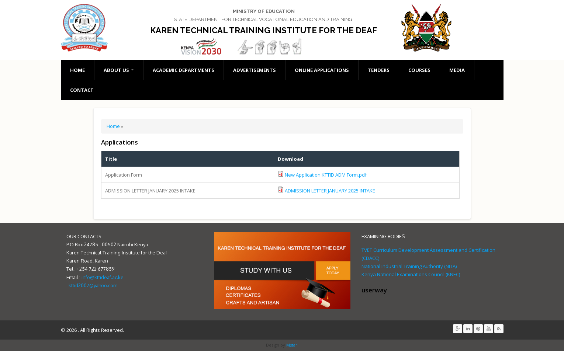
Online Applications (322, 70)
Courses (419, 70)
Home (77, 70)
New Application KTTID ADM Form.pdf (326, 174)
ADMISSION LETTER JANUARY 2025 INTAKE (330, 190)
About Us (119, 70)
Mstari (291, 345)
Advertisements (254, 70)
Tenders (379, 70)
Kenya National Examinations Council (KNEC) (410, 274)
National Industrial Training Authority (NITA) (409, 266)
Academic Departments (183, 70)
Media (457, 70)
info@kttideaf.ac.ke (103, 277)
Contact (82, 90)
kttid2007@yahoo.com (93, 285)
